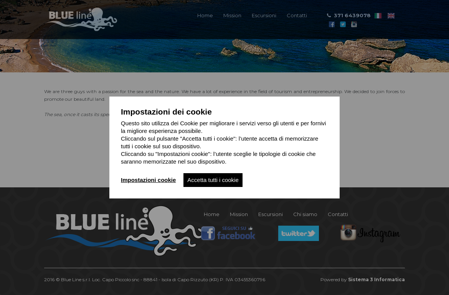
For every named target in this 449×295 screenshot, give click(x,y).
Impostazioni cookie (148, 180)
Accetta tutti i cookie (212, 180)
